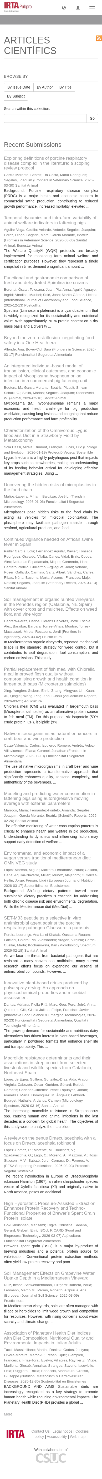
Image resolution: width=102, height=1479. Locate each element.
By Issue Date (18, 87)
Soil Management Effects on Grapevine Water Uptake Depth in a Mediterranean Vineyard (49, 1276)
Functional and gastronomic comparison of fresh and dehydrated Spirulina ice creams (46, 280)
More (8, 1414)
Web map (78, 1436)
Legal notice (63, 1431)
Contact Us (40, 1431)
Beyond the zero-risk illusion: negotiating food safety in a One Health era (49, 340)
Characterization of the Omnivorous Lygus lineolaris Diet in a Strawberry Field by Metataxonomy (45, 435)
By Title (65, 87)
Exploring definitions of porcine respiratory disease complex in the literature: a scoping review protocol (47, 163)
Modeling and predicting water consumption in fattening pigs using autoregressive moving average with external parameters (49, 798)
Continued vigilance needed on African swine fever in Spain (48, 542)
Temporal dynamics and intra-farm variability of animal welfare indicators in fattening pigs (50, 220)
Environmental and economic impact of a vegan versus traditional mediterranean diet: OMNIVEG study (47, 858)
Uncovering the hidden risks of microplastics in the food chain (50, 487)
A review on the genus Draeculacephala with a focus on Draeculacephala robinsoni (50, 1141)
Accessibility (57, 1436)
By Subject (16, 96)
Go (92, 118)
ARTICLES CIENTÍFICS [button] (29, 19)
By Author (45, 87)
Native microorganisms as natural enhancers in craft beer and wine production (50, 736)
